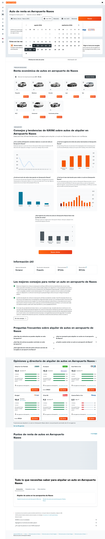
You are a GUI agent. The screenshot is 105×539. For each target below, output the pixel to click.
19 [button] (34, 45)
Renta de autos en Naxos (80, 534)
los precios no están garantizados (50, 515)
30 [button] (50, 49)
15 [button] (46, 42)
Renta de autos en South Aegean (49, 534)
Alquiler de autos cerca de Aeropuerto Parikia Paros (54, 499)
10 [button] (26, 42)
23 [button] (50, 45)
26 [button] (34, 49)
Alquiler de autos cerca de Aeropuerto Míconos (29, 499)
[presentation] (96, 361)
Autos (25, 534)
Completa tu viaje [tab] (30, 489)
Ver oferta (26, 96)
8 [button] (59, 38)
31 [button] (26, 53)
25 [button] (30, 49)
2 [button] (49, 34)
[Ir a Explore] (3, 19)
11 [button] (30, 42)
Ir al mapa (94, 433)
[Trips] (3, 34)
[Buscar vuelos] (3, 7)
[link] (55, 252)
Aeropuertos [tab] (19, 489)
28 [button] (42, 49)
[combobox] (17, 15)
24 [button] (26, 49)
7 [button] (55, 38)
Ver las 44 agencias (19, 426)
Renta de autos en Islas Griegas (66, 534)
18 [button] (30, 45)
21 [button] (42, 45)
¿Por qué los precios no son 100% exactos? (56, 526)
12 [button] (34, 42)
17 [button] (26, 45)
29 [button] (46, 49)
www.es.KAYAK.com (18, 534)
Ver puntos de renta (34, 385)
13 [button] (38, 42)
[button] (3, 2)
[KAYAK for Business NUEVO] (3, 29)
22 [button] (46, 45)
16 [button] (49, 42)
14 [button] (42, 42)
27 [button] (38, 49)
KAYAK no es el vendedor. (56, 520)
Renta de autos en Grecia (34, 534)
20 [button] (38, 45)
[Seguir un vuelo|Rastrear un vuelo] (3, 22)
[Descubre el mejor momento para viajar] (3, 26)
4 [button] (30, 38)
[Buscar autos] (3, 14)
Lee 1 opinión (23, 400)
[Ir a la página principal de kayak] (11, 3)
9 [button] (49, 38)
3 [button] (26, 38)
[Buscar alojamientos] (3, 11)
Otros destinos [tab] (41, 489)
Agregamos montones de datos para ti (56, 523)
